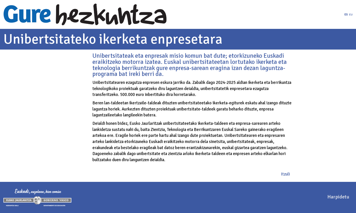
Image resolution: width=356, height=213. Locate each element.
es (346, 14)
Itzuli (285, 174)
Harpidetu (338, 197)
